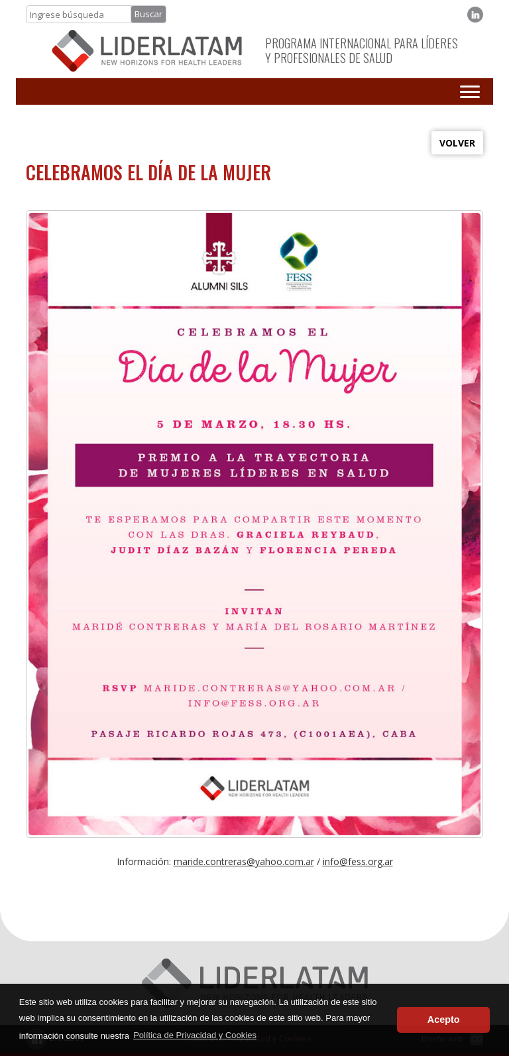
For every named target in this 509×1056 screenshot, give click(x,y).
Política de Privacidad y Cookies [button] (194, 1035)
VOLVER (457, 143)
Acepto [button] (443, 1019)
